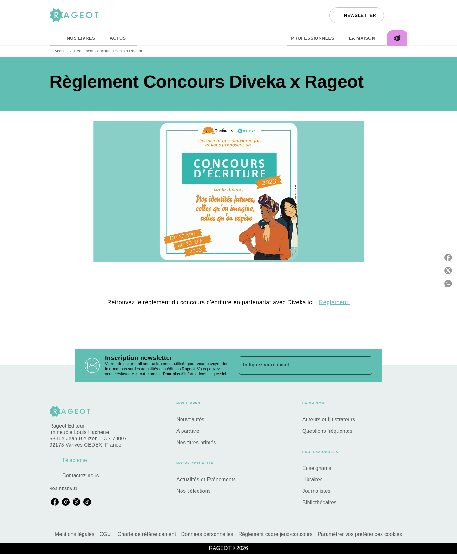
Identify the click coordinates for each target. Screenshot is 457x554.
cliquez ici (217, 374)
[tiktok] (87, 502)
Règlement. (334, 302)
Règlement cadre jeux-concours (275, 534)
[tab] (56, 38)
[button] (356, 15)
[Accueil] (76, 15)
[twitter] (76, 502)
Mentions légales (74, 534)
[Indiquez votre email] (297, 365)
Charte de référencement (146, 534)
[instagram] (65, 502)
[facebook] (55, 502)
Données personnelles (207, 534)
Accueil (61, 51)
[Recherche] (399, 15)
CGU (105, 534)
